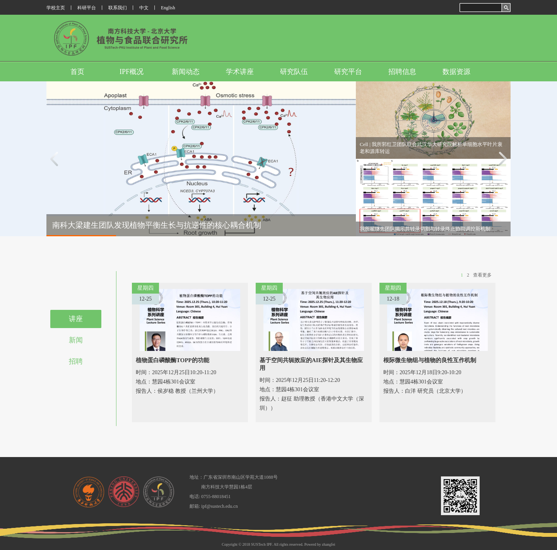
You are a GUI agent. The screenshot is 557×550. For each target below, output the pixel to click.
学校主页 (55, 7)
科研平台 (86, 7)
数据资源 (456, 72)
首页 (77, 72)
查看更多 (482, 275)
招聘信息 (402, 72)
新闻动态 (186, 72)
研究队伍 (294, 72)
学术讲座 (240, 72)
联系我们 (117, 7)
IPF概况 (132, 72)
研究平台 (348, 72)
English (168, 7)
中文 (144, 7)
